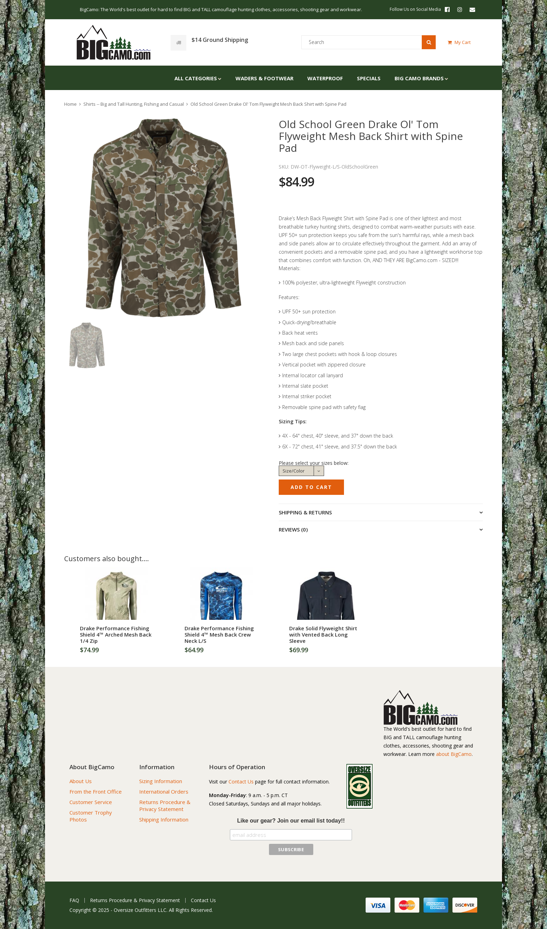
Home (70, 104)
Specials (369, 78)
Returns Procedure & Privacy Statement (164, 805)
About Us (80, 781)
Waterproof (325, 78)
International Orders (163, 791)
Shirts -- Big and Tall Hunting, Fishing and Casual (133, 104)
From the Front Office (95, 791)
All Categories (195, 78)
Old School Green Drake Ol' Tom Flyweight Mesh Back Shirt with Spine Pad (268, 104)
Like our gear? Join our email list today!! (291, 821)
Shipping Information (163, 819)
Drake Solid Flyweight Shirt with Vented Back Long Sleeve (323, 634)
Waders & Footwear (264, 78)
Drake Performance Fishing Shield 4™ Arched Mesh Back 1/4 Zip (115, 634)
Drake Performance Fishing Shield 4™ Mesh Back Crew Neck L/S (219, 634)
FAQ (74, 900)
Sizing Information (160, 781)
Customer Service (90, 801)
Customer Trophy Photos (90, 816)
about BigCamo (454, 754)
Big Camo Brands (419, 78)
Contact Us (241, 781)
